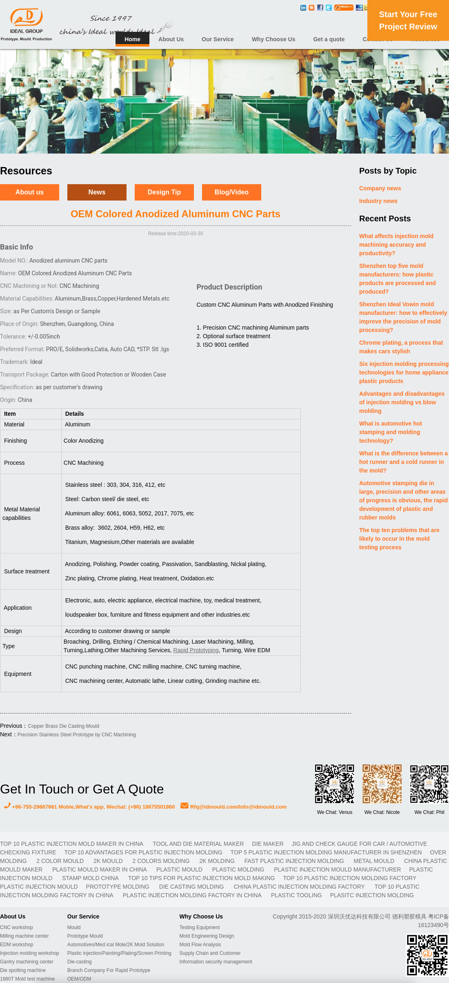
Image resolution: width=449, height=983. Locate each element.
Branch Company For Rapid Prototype (108, 970)
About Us (171, 39)
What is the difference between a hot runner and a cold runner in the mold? (403, 462)
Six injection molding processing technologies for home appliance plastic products (404, 372)
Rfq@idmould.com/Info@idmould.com (233, 807)
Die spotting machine (23, 970)
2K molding (217, 861)
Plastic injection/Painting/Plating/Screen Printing (119, 953)
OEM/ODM (79, 979)
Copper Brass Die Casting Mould (63, 726)
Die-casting (79, 962)
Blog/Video (232, 192)
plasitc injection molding (372, 895)
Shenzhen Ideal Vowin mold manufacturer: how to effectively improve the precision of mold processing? (403, 317)
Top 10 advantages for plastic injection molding (143, 852)
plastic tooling (296, 895)
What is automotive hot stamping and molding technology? (390, 432)
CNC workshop (16, 927)
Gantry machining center (26, 962)
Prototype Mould (85, 936)
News (97, 192)
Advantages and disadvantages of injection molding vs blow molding (402, 402)
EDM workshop (16, 944)
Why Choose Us (274, 39)
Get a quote (329, 39)
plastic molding (239, 869)
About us (30, 192)
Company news (380, 188)
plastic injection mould (39, 886)
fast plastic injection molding (295, 861)
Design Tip (164, 192)
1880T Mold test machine (27, 979)
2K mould (108, 861)
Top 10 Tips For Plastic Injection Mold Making (201, 878)
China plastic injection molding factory (299, 886)
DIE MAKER (268, 843)
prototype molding (118, 886)
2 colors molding (162, 861)
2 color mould (60, 861)
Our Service (218, 39)
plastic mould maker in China (100, 869)
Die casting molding (192, 886)
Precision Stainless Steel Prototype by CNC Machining (77, 735)
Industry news (378, 201)
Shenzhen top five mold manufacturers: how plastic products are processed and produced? (397, 279)
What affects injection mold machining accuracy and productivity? (396, 244)
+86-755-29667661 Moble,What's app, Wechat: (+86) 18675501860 (89, 807)
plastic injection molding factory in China (193, 895)
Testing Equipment (200, 927)
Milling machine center (24, 936)
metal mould (375, 861)
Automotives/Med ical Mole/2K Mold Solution (115, 944)
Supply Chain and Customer (210, 953)
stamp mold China (91, 878)
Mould (74, 927)
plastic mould (180, 869)
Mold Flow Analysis (200, 944)
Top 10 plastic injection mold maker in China (72, 843)
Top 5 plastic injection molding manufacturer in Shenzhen (326, 852)
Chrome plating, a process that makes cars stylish (401, 346)
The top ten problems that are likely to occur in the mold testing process (399, 539)
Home (132, 39)
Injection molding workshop (29, 953)
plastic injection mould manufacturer (337, 869)
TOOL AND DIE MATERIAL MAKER (198, 843)
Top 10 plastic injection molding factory (349, 878)
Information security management (216, 962)
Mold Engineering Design (207, 936)
